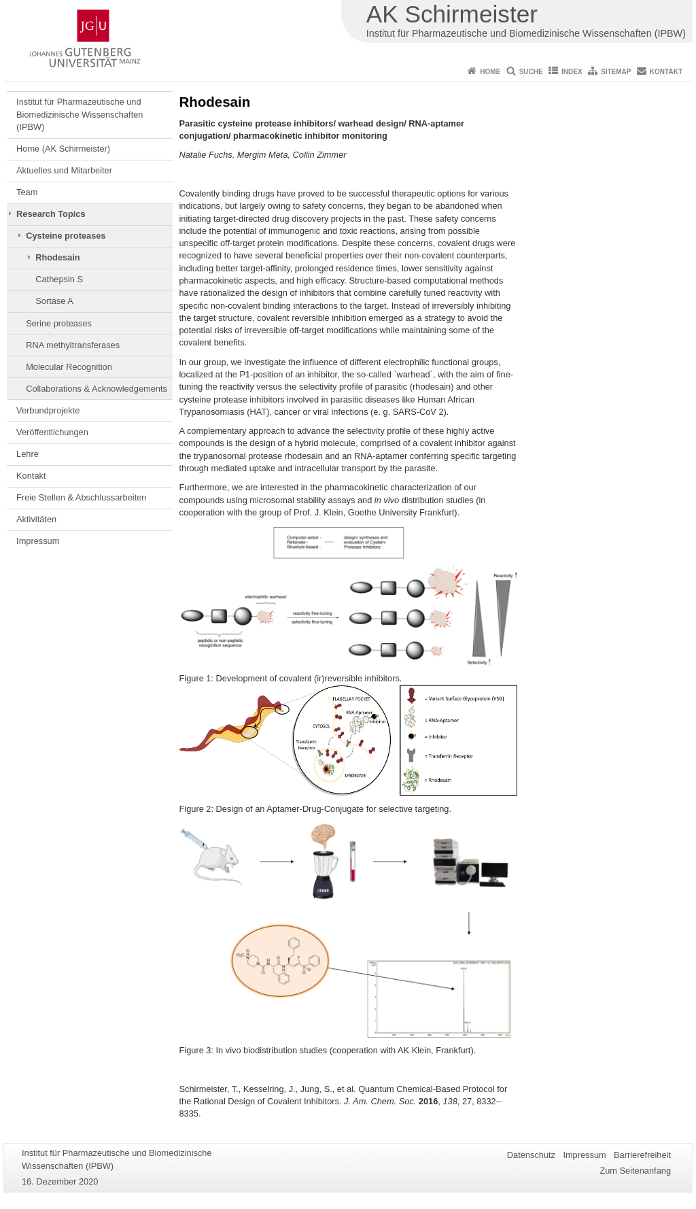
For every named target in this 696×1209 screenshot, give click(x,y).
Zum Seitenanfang (635, 1170)
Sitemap (616, 71)
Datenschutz (531, 1155)
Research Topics (50, 214)
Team (26, 192)
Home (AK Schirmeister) (63, 148)
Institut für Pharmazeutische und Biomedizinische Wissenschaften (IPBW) (79, 114)
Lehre (27, 454)
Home (490, 71)
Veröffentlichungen (52, 432)
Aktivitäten (36, 519)
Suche (531, 71)
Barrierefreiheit (642, 1155)
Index (571, 71)
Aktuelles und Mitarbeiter (64, 170)
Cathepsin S (59, 279)
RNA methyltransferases (73, 345)
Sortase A (54, 301)
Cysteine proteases (65, 236)
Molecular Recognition (69, 367)
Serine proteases (59, 323)
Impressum (37, 541)
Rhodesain (57, 257)
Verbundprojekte (48, 410)
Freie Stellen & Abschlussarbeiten (81, 497)
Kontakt (666, 71)
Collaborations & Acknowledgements (96, 389)
